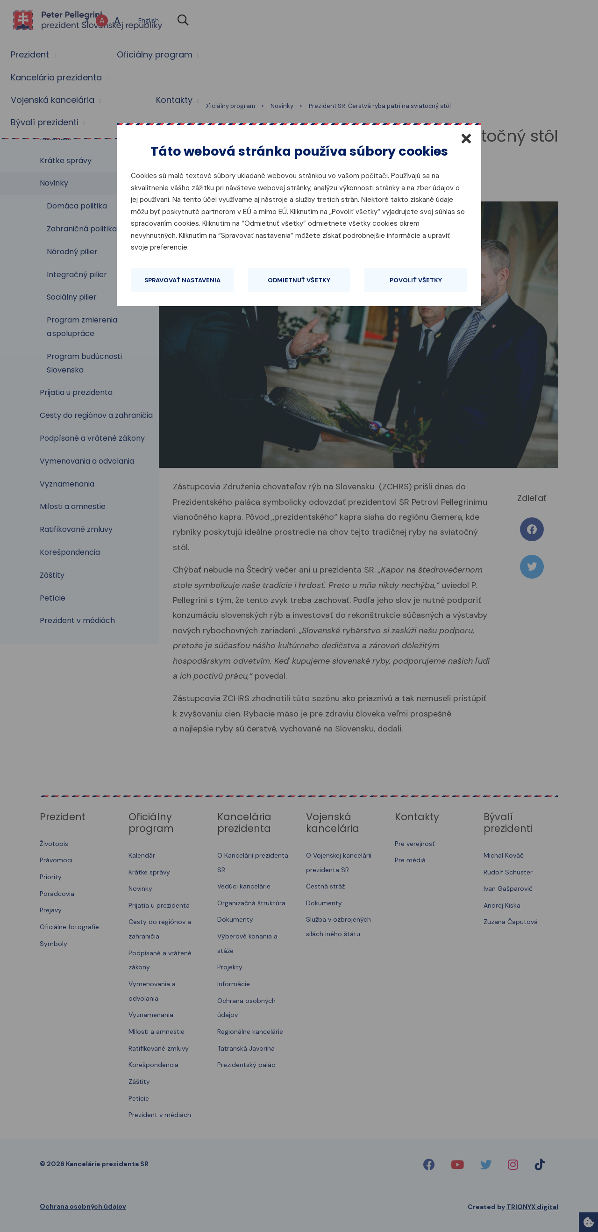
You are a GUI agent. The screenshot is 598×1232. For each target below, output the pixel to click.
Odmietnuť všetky (299, 280)
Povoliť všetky (416, 280)
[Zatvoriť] (466, 138)
